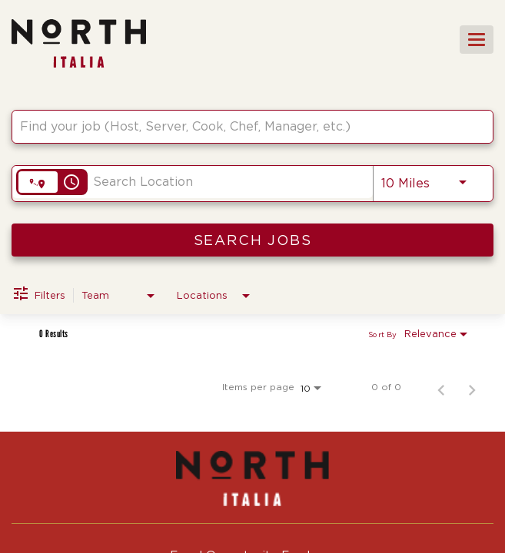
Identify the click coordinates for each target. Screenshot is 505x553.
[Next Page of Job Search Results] (472, 387)
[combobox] (245, 126)
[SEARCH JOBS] (252, 240)
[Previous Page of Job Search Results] (441, 387)
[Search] (252, 240)
